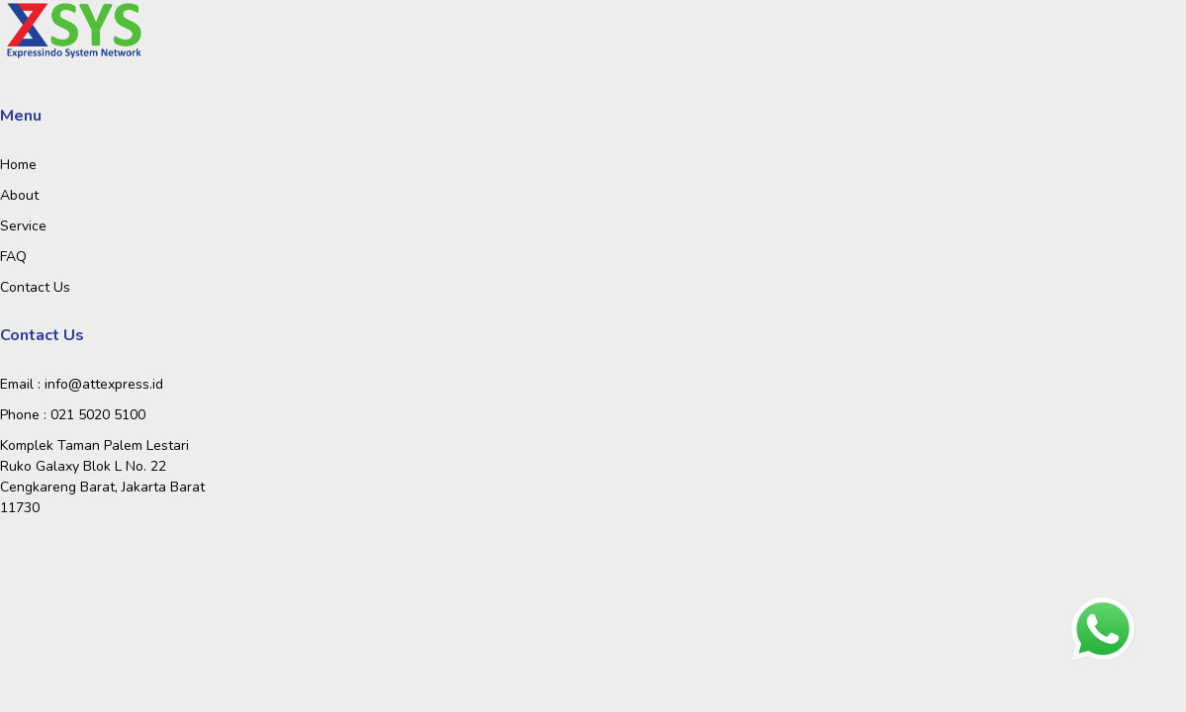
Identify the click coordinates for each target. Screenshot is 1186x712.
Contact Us (35, 287)
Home (18, 164)
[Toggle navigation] (114, 32)
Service (23, 226)
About (19, 195)
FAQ (13, 256)
